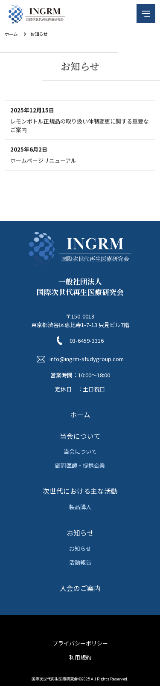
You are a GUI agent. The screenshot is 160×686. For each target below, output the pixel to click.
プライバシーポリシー (80, 643)
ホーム (11, 34)
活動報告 (80, 562)
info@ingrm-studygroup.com (86, 359)
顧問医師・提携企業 (80, 465)
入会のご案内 (80, 588)
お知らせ (80, 532)
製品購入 (80, 507)
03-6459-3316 (87, 340)
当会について (80, 435)
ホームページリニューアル (43, 161)
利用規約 (80, 657)
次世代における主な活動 (80, 490)
